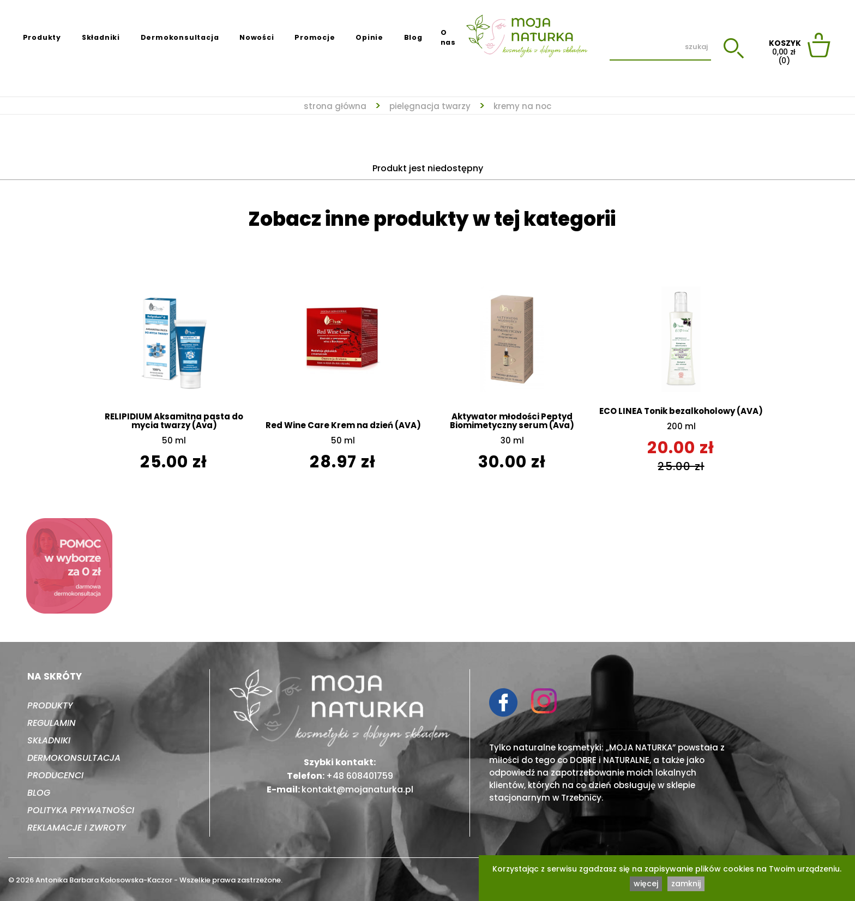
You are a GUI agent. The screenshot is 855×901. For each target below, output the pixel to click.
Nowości (256, 37)
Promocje (314, 37)
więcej (646, 883)
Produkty (42, 37)
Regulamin (51, 723)
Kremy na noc (522, 106)
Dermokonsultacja (180, 37)
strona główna (335, 106)
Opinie (369, 37)
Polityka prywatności (80, 810)
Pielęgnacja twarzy (430, 106)
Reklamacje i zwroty (76, 827)
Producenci (55, 775)
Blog (413, 37)
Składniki (101, 37)
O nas (448, 37)
